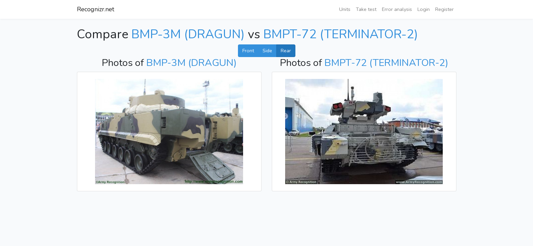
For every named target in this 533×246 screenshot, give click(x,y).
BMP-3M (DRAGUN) (188, 34)
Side (267, 50)
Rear (286, 50)
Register (444, 9)
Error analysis (397, 9)
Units (344, 9)
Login (423, 9)
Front (248, 50)
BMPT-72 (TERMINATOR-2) (340, 34)
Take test (366, 9)
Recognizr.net (95, 9)
